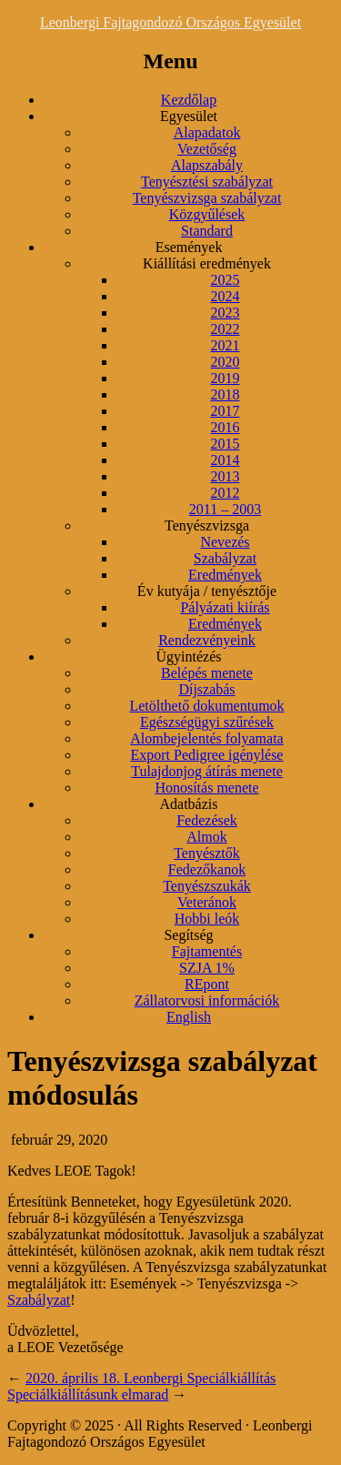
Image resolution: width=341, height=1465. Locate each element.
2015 (225, 443)
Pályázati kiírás (224, 607)
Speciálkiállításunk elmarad (87, 1394)
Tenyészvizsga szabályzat (207, 198)
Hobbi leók (207, 918)
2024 (225, 296)
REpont (207, 984)
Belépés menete (207, 673)
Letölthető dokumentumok (206, 705)
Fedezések (206, 820)
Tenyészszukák (207, 886)
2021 (225, 345)
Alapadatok (207, 132)
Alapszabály (207, 165)
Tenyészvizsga (207, 525)
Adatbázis (189, 804)
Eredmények (225, 574)
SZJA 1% (207, 967)
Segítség (188, 935)
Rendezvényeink (207, 640)
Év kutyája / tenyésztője (206, 591)
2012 (225, 492)
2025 (225, 280)
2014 (225, 460)
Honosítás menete (206, 787)
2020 (225, 361)
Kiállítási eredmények (207, 263)
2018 (225, 394)
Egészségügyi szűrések (207, 722)
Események (189, 247)
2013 (225, 476)
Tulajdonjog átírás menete (207, 771)
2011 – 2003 (225, 509)
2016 (225, 427)
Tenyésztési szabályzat (207, 181)
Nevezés (224, 542)
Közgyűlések (207, 214)
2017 (225, 411)
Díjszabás (206, 689)
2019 (225, 378)
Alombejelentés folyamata (206, 738)
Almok (206, 836)
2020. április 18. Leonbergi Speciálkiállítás (150, 1378)
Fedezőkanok (207, 869)
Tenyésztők (207, 853)
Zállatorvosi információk (207, 1000)
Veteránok (206, 902)
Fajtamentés (207, 951)
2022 (225, 329)
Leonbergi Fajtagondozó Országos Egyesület (170, 22)
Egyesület (188, 116)
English (188, 1017)
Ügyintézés (189, 656)
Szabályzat (225, 558)
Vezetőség (206, 149)
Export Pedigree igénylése (207, 755)
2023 (225, 312)
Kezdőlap (188, 99)
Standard (207, 230)
